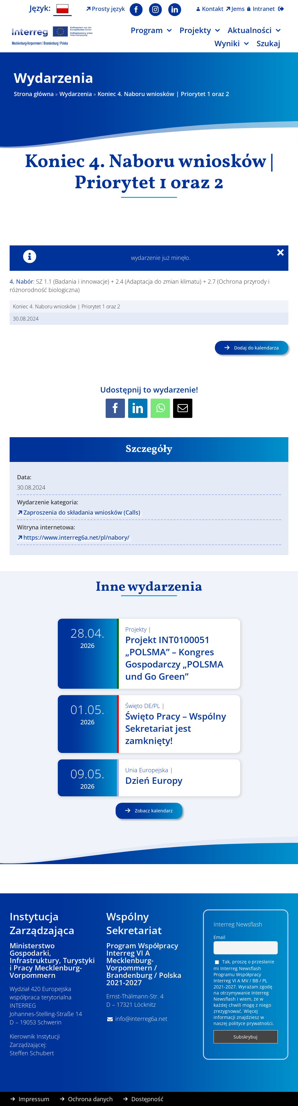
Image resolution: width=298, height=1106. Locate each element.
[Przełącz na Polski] (62, 9)
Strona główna (34, 94)
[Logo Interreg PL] (52, 28)
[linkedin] (174, 9)
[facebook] (136, 9)
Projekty (135, 629)
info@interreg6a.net (141, 1018)
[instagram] (155, 9)
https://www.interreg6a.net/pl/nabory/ (76, 537)
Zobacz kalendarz (153, 811)
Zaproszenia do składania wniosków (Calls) (81, 512)
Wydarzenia (75, 94)
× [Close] (284, 253)
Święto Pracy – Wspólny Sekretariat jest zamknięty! (175, 728)
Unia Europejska (146, 770)
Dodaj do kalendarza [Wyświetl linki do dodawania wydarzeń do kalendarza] (256, 348)
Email (219, 937)
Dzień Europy (153, 780)
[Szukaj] (272, 45)
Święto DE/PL (142, 706)
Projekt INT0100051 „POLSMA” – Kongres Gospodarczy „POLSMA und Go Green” (174, 657)
